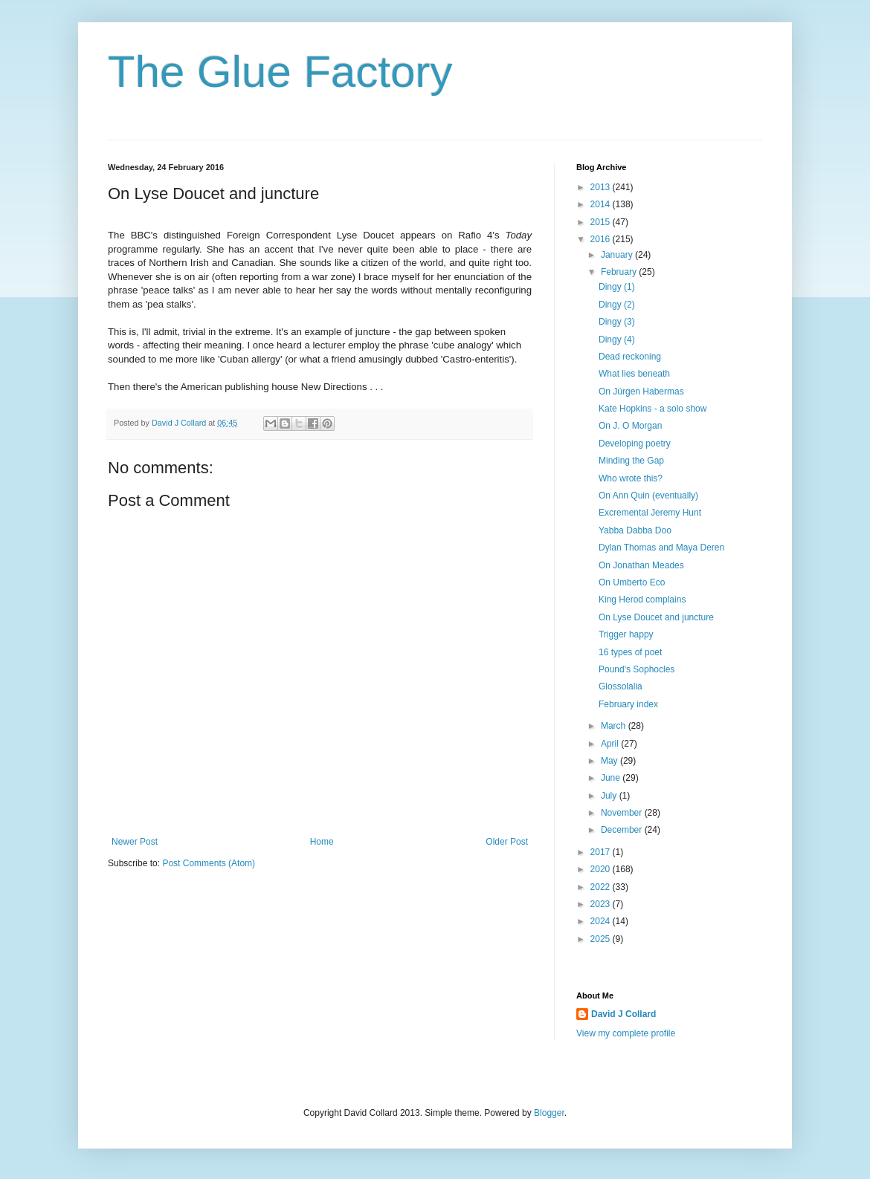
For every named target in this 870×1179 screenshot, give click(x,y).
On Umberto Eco (632, 582)
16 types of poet (630, 652)
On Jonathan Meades (641, 565)
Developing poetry (635, 443)
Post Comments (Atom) (208, 863)
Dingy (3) (617, 321)
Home (322, 842)
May (610, 761)
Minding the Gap (631, 460)
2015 (601, 222)
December (623, 830)
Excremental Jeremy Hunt (650, 512)
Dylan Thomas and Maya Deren (661, 547)
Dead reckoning (630, 356)
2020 (601, 869)
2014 (601, 204)
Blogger (549, 1113)
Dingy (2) (617, 304)
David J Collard (623, 1014)
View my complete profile (625, 1033)
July (610, 795)
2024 (601, 921)
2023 (601, 904)
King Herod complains (642, 599)
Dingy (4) (617, 339)
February (620, 272)
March (614, 726)
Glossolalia (620, 686)
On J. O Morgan (630, 425)
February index (628, 704)
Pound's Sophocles (636, 669)
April (611, 743)
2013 (601, 187)
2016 (601, 239)
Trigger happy (626, 634)
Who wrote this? (631, 478)
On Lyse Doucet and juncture (656, 617)
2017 (601, 852)
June (611, 778)
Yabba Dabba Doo (635, 530)
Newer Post (135, 842)
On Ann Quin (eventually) (648, 495)
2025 (601, 939)
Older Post (507, 842)
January (618, 255)
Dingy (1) (617, 287)
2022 (601, 887)
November (623, 813)
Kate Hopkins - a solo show (652, 408)
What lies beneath (634, 373)
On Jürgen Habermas (641, 391)
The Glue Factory (280, 72)
